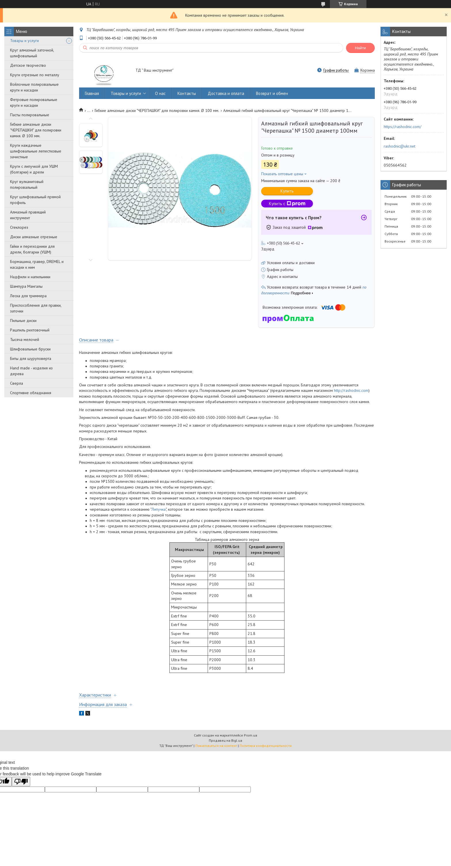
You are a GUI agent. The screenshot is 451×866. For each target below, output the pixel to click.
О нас (160, 93)
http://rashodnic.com (351, 390)
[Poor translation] (21, 781)
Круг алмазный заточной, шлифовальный (32, 52)
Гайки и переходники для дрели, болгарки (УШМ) (32, 249)
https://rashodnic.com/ (402, 126)
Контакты (186, 93)
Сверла (16, 383)
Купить (287, 191)
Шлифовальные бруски (30, 349)
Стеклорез (19, 227)
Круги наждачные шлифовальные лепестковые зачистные (35, 151)
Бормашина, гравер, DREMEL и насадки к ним (37, 264)
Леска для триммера (28, 295)
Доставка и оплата (226, 93)
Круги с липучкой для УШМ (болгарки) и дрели (34, 169)
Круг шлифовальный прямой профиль (35, 199)
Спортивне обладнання (30, 392)
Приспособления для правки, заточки (35, 308)
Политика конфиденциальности (266, 745)
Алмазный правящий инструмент (28, 214)
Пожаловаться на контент (216, 745)
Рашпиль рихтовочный (29, 330)
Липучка (159, 509)
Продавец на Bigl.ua (225, 740)
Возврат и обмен (272, 93)
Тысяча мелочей (24, 339)
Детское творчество (28, 65)
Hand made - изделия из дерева (31, 370)
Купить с (287, 203)
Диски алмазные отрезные (33, 236)
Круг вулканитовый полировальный (26, 184)
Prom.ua (250, 735)
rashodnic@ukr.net (399, 146)
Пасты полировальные (29, 114)
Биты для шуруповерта (30, 358)
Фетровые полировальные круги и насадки (33, 102)
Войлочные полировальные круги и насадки (34, 87)
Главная (92, 93)
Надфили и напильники (30, 276)
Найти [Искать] (360, 48)
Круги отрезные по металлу (34, 74)
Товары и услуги (24, 40)
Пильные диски (23, 320)
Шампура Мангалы (26, 286)
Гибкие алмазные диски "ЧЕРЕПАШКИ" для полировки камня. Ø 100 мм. (35, 130)
